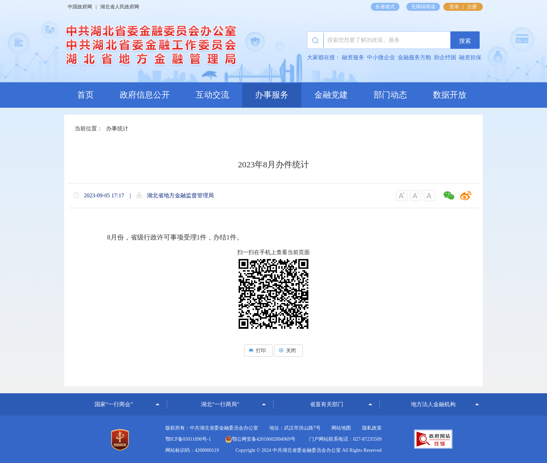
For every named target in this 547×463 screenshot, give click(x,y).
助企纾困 (445, 57)
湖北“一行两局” (220, 404)
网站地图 (341, 428)
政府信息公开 (145, 94)
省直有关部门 (326, 404)
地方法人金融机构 (433, 404)
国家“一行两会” (114, 404)
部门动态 (390, 94)
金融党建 (331, 94)
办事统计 (117, 128)
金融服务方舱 (414, 57)
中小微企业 (381, 57)
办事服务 (272, 94)
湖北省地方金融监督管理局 (150, 47)
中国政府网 (80, 6)
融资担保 (470, 57)
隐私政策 (372, 428)
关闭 (288, 350)
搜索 (460, 40)
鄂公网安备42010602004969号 (260, 439)
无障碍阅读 (423, 6)
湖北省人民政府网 (119, 6)
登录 (454, 6)
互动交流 (212, 94)
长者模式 (385, 6)
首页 (85, 94)
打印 (258, 350)
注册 (472, 6)
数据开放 (449, 94)
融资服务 (353, 57)
